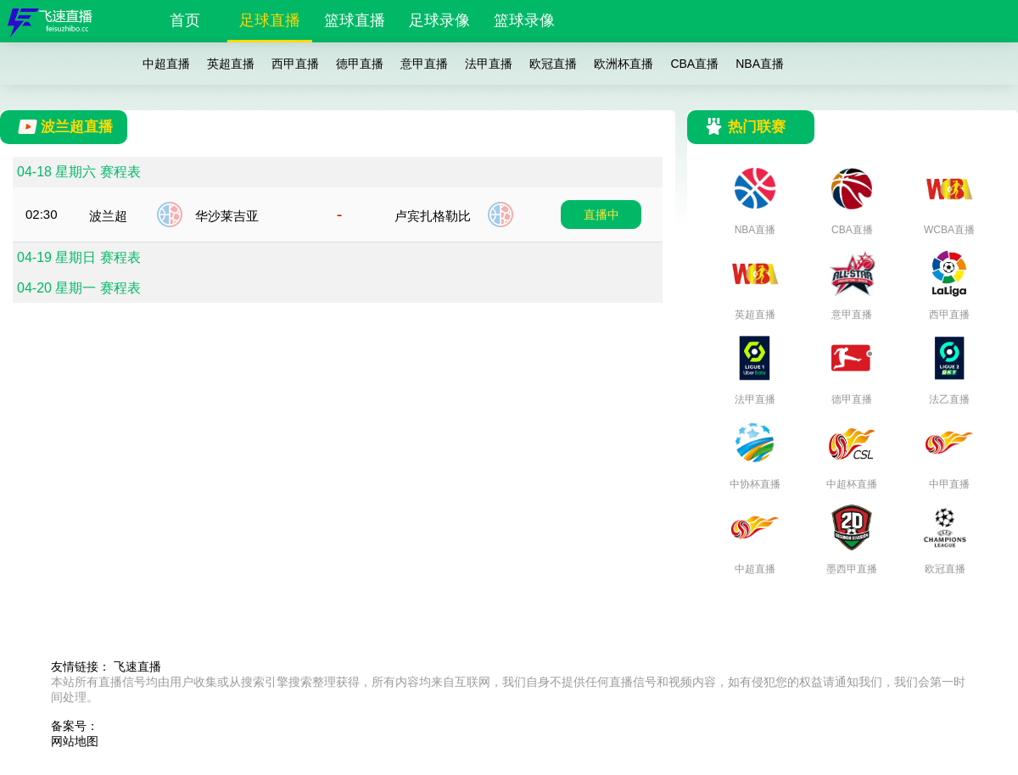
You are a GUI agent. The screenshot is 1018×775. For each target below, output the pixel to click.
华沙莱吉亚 (227, 216)
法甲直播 (488, 63)
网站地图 (74, 741)
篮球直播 (354, 20)
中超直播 (166, 63)
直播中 (601, 214)
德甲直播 (359, 63)
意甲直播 (424, 63)
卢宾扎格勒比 (432, 216)
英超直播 (231, 63)
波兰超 (108, 216)
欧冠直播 (553, 63)
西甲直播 (295, 63)
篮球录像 (524, 20)
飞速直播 (137, 666)
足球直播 (269, 20)
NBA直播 (760, 63)
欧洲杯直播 (623, 63)
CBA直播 (694, 63)
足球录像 (439, 20)
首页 (185, 20)
